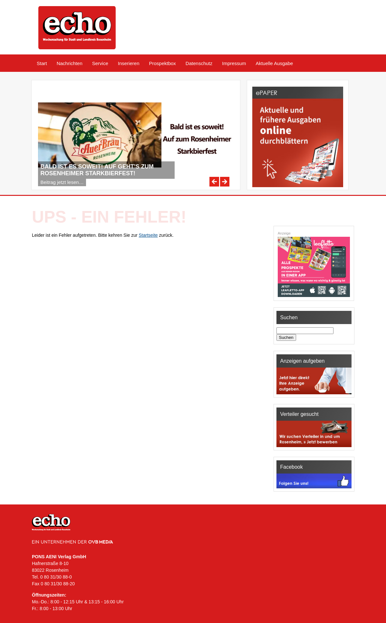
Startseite (148, 235)
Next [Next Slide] (225, 182)
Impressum (234, 63)
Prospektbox (162, 63)
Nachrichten (69, 63)
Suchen (286, 337)
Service (100, 63)
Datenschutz (199, 63)
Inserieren (129, 63)
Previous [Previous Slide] (214, 182)
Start (42, 63)
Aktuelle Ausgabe (274, 63)
